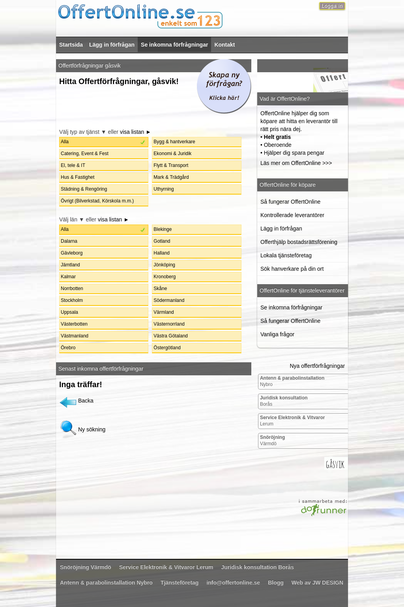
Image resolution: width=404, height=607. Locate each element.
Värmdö (272, 440)
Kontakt (224, 44)
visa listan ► (135, 132)
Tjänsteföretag (179, 582)
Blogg (276, 582)
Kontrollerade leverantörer (292, 215)
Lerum (292, 421)
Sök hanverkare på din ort (292, 269)
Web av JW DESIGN (317, 582)
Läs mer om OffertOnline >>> (296, 163)
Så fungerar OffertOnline (290, 202)
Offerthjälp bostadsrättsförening (298, 242)
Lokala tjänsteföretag (286, 255)
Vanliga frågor (277, 334)
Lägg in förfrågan (112, 44)
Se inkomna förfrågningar (174, 44)
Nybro (292, 381)
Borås (284, 401)
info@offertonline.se (233, 582)
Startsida (71, 44)
